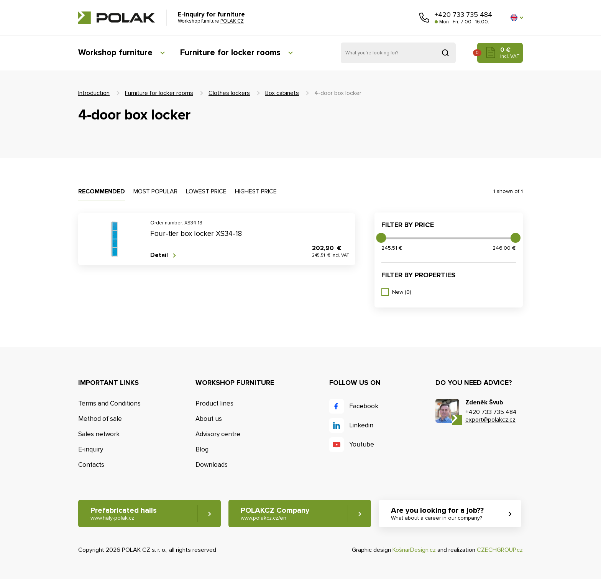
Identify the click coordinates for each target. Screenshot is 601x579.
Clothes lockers (229, 93)
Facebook (363, 406)
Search (445, 53)
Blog (202, 449)
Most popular (155, 191)
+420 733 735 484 (463, 14)
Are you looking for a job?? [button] (437, 514)
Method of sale (100, 419)
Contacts (91, 465)
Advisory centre (217, 434)
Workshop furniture (115, 52)
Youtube (361, 444)
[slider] (381, 238)
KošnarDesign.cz (414, 550)
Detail (159, 255)
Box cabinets (282, 93)
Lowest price (206, 191)
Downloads (211, 465)
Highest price (256, 191)
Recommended (101, 191)
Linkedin (361, 425)
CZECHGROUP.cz (500, 550)
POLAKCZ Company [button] (275, 514)
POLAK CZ (116, 17)
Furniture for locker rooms (230, 52)
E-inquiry (90, 449)
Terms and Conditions (109, 403)
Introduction (94, 93)
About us (208, 419)
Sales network (99, 434)
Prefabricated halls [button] (123, 514)
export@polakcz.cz (490, 420)
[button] (517, 17)
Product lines (214, 403)
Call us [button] (424, 17)
